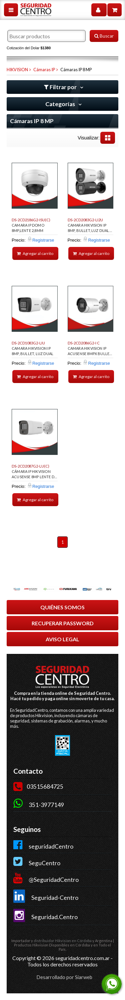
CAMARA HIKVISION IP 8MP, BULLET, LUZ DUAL (32, 351)
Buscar (104, 36)
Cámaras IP (44, 69)
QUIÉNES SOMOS (62, 607)
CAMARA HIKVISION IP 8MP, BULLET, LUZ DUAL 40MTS (88, 229)
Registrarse (43, 240)
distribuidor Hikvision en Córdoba (63, 940)
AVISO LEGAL (62, 639)
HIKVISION (17, 69)
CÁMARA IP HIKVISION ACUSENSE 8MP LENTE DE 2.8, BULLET (34, 475)
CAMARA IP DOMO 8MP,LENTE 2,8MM (28, 228)
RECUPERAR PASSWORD (63, 623)
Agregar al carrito (35, 253)
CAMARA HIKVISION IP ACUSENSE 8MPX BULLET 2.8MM (90, 352)
